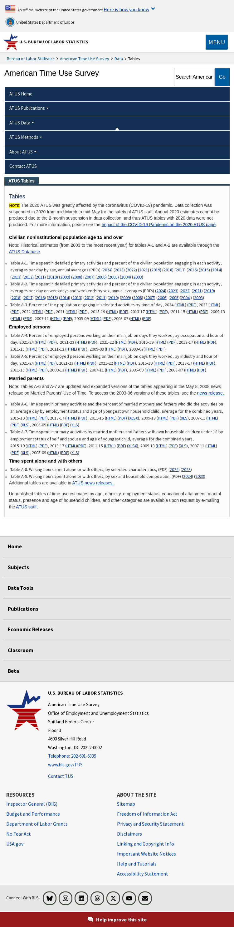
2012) (29, 277)
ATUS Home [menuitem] (20, 94)
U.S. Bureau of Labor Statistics (53, 42)
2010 (113, 297)
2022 (131, 270)
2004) (126, 277)
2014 (216, 270)
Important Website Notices (146, 854)
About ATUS (21, 152)
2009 (125, 297)
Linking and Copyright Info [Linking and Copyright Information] (145, 844)
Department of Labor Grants (37, 824)
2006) (102, 277)
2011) (41, 277)
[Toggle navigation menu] (217, 42)
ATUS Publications (27, 108)
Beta (13, 670)
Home (15, 546)
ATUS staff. (27, 506)
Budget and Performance (33, 814)
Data (119, 58)
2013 (16, 277)
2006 (162, 297)
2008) (77, 277)
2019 (155, 270)
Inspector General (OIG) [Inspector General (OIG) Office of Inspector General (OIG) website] (31, 804)
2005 (174, 297)
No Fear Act (18, 834)
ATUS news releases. (93, 482)
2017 (180, 270)
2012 (89, 297)
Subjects (18, 567)
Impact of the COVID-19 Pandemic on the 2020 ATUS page (159, 224)
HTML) (96, 318)
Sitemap (126, 804)
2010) (53, 277)
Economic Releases (30, 629)
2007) (90, 277)
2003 (137, 277)
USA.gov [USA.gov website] (14, 844)
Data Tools (20, 588)
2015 (204, 270)
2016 (192, 270)
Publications (23, 608)
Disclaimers (129, 834)
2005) (114, 277)
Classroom (20, 650)
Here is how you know (126, 9)
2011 (101, 297)
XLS (184, 418)
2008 (137, 297)
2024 (107, 270)
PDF (191, 305)
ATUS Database (24, 251)
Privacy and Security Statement (150, 824)
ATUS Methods (23, 137)
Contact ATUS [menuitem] (23, 166)
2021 (143, 270)
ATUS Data (19, 123)
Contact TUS (60, 776)
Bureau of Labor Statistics (31, 58)
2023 (119, 270)
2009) (65, 277)
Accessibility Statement (142, 874)
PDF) (123, 418)
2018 (167, 270)
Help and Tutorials (137, 864)
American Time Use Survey (84, 58)
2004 (185, 297)
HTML (180, 305)
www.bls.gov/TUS (65, 765)
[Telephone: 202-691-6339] (98, 756)
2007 (149, 297)
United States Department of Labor (39, 22)
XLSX (133, 418)
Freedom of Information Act (147, 814)
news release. (210, 393)
